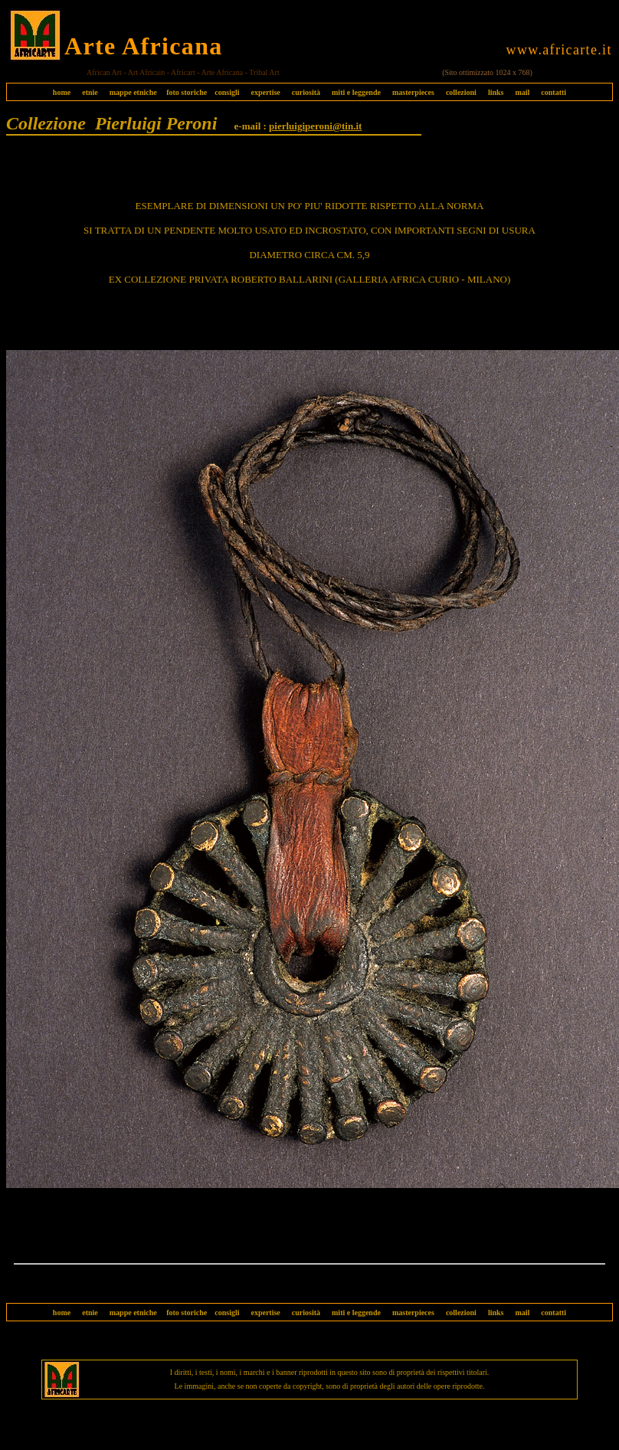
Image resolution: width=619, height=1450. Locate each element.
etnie (86, 92)
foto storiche (186, 92)
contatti (553, 92)
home (61, 92)
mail (522, 92)
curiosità (306, 92)
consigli (227, 92)
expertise (265, 92)
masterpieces (413, 92)
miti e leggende (356, 92)
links (496, 92)
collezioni (461, 92)
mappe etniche (133, 92)
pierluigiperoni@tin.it (315, 126)
